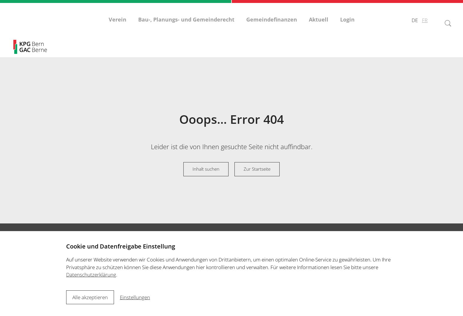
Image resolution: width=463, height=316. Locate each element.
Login (347, 23)
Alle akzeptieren (90, 297)
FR (425, 23)
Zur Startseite (257, 169)
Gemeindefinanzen (271, 23)
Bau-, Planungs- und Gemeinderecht (186, 23)
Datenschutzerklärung (91, 274)
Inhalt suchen (206, 169)
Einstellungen (135, 297)
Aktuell (318, 23)
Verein (117, 23)
